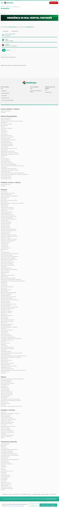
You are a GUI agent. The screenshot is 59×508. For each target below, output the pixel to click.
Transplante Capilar (6, 487)
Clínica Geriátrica (5, 416)
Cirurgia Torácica (5, 226)
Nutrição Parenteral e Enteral (9, 327)
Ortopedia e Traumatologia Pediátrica (11, 338)
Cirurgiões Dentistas (6, 380)
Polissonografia (5, 160)
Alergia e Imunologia (6, 194)
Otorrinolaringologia (7, 340)
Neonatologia (4, 317)
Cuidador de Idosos (6, 420)
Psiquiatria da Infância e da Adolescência (12, 353)
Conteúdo (4, 95)
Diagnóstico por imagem (7, 137)
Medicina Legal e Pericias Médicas (9, 299)
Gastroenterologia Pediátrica (9, 269)
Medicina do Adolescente (7, 308)
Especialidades (5, 93)
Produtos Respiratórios (7, 432)
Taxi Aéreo (3, 433)
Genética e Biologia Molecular (9, 148)
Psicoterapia (4, 478)
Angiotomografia (5, 119)
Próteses (3, 405)
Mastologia (4, 288)
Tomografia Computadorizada (9, 168)
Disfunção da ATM (5, 384)
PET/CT (2, 157)
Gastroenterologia (6, 268)
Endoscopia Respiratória (7, 265)
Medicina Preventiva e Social (8, 304)
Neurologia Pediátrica (7, 324)
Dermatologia (4, 249)
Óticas (2, 438)
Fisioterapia (4, 448)
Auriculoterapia (5, 443)
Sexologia (3, 481)
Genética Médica (5, 272)
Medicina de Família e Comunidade (9, 307)
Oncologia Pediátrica (6, 335)
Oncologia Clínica (5, 334)
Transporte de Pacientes (7, 435)
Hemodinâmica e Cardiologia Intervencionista (13, 281)
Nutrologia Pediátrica (7, 330)
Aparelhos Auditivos (6, 415)
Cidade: (6, 39)
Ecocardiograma (5, 141)
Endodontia (4, 386)
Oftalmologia (4, 331)
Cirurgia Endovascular (7, 217)
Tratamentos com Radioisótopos (9, 170)
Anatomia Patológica (6, 118)
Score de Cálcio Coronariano (9, 164)
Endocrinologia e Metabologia (9, 259)
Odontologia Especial (7, 392)
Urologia (3, 373)
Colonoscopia (4, 246)
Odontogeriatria (5, 390)
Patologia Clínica (5, 343)
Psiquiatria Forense (6, 351)
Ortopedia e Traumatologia (8, 337)
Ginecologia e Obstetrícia (8, 275)
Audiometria (4, 122)
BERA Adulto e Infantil (6, 124)
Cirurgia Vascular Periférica (8, 229)
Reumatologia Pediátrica (7, 363)
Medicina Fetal (4, 291)
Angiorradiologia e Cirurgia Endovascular (12, 203)
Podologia (3, 469)
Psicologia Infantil (6, 475)
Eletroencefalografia (7, 255)
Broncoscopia (5, 204)
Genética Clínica (5, 271)
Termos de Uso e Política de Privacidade (16, 506)
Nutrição (3, 465)
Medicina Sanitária (5, 305)
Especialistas (8, 6)
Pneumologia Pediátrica (7, 347)
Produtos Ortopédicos (7, 430)
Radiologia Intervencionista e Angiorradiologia (13, 356)
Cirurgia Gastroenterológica (9, 219)
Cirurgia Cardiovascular (7, 214)
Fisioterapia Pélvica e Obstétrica (9, 455)
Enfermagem (4, 445)
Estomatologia (5, 387)
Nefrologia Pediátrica (7, 315)
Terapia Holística (5, 482)
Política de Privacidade (8, 100)
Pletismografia (5, 158)
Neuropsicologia (5, 462)
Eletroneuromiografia (7, 145)
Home (2, 6)
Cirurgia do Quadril (6, 242)
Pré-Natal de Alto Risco (7, 471)
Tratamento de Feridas (7, 488)
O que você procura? (10, 34)
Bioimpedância (4, 125)
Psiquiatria (4, 350)
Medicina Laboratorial (7, 298)
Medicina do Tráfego (6, 312)
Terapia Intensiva (5, 364)
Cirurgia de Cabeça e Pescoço (9, 235)
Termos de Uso (5, 98)
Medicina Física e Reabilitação (8, 292)
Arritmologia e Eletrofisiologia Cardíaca (12, 121)
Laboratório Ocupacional (8, 151)
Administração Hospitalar (8, 193)
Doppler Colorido (6, 138)
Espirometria (4, 147)
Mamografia (4, 155)
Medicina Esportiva (6, 289)
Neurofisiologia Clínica (7, 321)
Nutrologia (4, 328)
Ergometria (4, 266)
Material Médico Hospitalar (8, 426)
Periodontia (4, 402)
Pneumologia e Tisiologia (7, 348)
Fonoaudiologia (5, 456)
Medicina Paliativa (5, 302)
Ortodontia (4, 397)
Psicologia (4, 474)
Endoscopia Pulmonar (7, 263)
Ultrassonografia (6, 171)
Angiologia (4, 199)
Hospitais (3, 112)
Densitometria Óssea (6, 135)
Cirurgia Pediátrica (6, 223)
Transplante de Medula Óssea (9, 366)
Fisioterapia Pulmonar (7, 452)
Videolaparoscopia (6, 177)
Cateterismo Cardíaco (6, 128)
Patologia (3, 341)
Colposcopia (4, 134)
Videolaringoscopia (6, 178)
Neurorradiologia (6, 325)
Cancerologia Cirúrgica (7, 207)
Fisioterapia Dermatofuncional (9, 449)
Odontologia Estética (6, 393)
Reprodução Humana (6, 360)
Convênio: (7, 44)
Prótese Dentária (5, 403)
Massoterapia (4, 461)
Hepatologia (4, 282)
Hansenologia (4, 276)
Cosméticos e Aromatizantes (8, 419)
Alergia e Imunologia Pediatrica (9, 196)
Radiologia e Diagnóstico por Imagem (11, 357)
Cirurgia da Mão (5, 233)
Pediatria (3, 344)
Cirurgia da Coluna (6, 232)
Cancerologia (4, 206)
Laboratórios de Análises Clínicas (10, 154)
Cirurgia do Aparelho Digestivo (9, 236)
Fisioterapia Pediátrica (7, 451)
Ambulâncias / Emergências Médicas (10, 413)
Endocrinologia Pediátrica (8, 258)
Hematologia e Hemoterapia (8, 278)
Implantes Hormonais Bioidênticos (10, 459)
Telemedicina (14, 31)
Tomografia (4, 167)
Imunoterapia (4, 150)
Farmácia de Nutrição (6, 423)
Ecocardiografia (5, 252)
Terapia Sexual (5, 485)
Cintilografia (4, 131)
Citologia (3, 132)
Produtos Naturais (6, 429)
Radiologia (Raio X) (6, 161)
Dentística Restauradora (7, 383)
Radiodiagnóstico (5, 354)
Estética (3, 446)
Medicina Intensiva (5, 295)
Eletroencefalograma (7, 144)
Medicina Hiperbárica (6, 294)
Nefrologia (4, 314)
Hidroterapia (4, 458)
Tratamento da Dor (6, 367)
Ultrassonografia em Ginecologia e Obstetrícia (13, 370)
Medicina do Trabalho (6, 311)
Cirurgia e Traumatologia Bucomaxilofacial (12, 379)
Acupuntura (4, 191)
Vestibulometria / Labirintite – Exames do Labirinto (14, 174)
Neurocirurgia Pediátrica (7, 320)
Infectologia (4, 285)
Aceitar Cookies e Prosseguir (48, 505)
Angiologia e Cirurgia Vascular (9, 200)
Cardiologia (4, 210)
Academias (3, 412)
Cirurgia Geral (5, 220)
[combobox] (10, 40)
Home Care (3, 425)
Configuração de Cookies (50, 499)
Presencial (6, 31)
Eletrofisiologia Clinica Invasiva (9, 256)
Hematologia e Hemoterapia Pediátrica (11, 279)
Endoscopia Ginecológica (7, 262)
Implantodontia (5, 389)
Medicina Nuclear (5, 301)
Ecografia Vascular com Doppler (10, 253)
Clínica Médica (4, 245)
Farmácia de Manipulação (7, 422)
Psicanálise (4, 472)
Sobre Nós (4, 90)
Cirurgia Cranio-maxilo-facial (8, 216)
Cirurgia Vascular (5, 227)
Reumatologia (4, 361)
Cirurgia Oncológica (6, 222)
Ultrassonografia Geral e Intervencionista (12, 173)
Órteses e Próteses (6, 436)
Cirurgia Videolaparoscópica (8, 230)
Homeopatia (4, 284)
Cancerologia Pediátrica (7, 209)
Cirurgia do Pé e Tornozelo (8, 240)
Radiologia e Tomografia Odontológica (11, 406)
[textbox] (10, 40)
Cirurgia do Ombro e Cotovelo (9, 239)
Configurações (33, 505)
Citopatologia (4, 243)
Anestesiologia (5, 197)
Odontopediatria (5, 396)
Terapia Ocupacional (6, 484)
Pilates (3, 468)
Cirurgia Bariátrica (6, 213)
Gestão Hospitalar (6, 111)
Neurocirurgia (5, 318)
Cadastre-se (48, 92)
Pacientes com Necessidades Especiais (11, 400)
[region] (29, 504)
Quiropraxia (4, 479)
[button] (2, 3)
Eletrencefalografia (6, 142)
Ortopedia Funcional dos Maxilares (10, 399)
